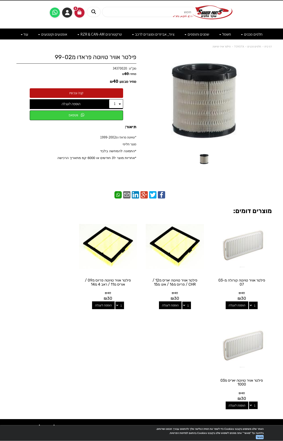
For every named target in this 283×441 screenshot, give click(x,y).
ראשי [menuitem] (269, 344)
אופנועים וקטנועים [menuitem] (52, 34)
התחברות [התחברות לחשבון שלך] (67, 13)
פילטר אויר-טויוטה (221, 46)
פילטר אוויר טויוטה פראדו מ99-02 (95, 57)
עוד (24, 34)
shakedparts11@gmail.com (53, 354)
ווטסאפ (76, 115)
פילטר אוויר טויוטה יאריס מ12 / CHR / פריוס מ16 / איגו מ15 (175, 282)
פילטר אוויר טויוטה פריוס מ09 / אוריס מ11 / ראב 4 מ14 (108, 282)
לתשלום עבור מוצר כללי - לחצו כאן (63, 367)
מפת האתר (260, 328)
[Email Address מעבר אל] (136, 344)
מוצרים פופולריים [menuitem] (261, 334)
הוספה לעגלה (71, 104)
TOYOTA (239, 46)
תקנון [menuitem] (268, 363)
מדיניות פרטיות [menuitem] (262, 368)
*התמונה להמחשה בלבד (118, 151)
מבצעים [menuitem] (267, 358)
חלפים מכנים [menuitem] (251, 34)
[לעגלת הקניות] (79, 13)
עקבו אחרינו (141, 326)
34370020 (120, 68)
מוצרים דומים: (252, 211)
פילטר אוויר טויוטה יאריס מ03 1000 (41, 282)
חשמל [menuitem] (225, 34)
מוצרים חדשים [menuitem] (263, 339)
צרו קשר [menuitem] (267, 348)
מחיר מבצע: (127, 81)
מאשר (260, 437)
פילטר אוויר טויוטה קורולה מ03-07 (241, 282)
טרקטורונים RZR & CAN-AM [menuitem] (99, 34)
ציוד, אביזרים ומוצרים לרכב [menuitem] (153, 34)
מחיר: (129, 74)
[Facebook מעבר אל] (150, 344)
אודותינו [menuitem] (267, 353)
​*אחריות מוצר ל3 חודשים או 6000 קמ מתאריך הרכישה (96, 158)
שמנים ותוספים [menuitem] (197, 34)
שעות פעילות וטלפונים (52, 326)
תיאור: (130, 127)
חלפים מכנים (254, 46)
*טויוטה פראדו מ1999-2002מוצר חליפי (96, 147)
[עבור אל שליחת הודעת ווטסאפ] (55, 13)
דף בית (268, 46)
